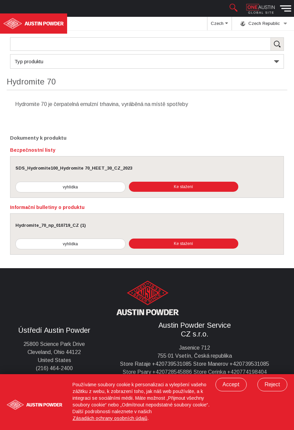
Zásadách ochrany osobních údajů (109, 418)
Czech (219, 25)
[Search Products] (147, 44)
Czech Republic (263, 23)
